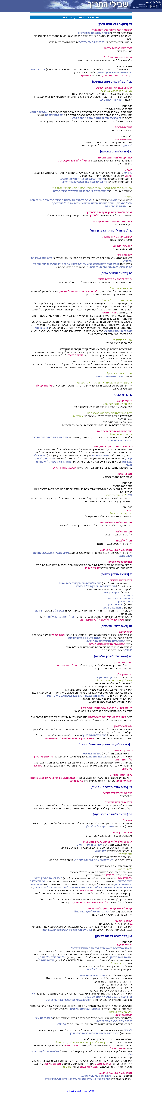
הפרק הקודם (74, 1090)
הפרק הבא (89, 1090)
